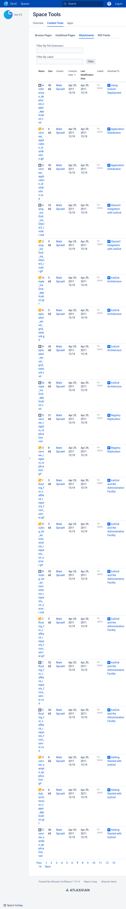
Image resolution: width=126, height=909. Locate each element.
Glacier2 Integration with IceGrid (114, 209)
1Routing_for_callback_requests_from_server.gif (41, 499)
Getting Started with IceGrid (114, 761)
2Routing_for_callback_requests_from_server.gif (41, 637)
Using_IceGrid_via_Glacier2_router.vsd (41, 220)
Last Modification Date (87, 75)
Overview (38, 23)
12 (106, 862)
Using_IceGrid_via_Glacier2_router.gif (41, 256)
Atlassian (77, 889)
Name (41, 71)
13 (113, 862)
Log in (118, 3)
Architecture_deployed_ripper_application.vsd (41, 104)
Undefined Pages (65, 35)
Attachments (86, 35)
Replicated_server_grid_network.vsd (41, 361)
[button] (13, 905)
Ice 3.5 (18, 14)
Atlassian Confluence (61, 881)
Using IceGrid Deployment (114, 89)
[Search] (65, 3)
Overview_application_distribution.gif (41, 144)
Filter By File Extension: (50, 45)
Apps (70, 23)
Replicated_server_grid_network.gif (41, 325)
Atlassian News (108, 881)
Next (48, 866)
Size (50, 71)
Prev (39, 862)
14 (39, 866)
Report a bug (90, 881)
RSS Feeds (104, 35)
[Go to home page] (10, 3)
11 (100, 862)
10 (93, 862)
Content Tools (55, 23)
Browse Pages (43, 35)
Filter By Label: (45, 56)
